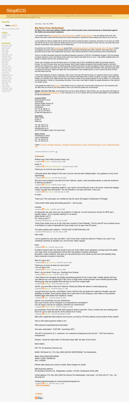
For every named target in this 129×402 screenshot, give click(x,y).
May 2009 (5, 83)
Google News (6, 35)
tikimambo (47, 178)
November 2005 (7, 45)
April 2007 (5, 63)
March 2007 (5, 61)
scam (104, 145)
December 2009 (7, 90)
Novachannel (58, 48)
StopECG (16, 10)
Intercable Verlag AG (69, 35)
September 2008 (7, 75)
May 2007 (5, 64)
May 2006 (5, 50)
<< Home (38, 394)
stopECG (57, 85)
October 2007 (6, 66)
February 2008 (6, 71)
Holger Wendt (48, 192)
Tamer (46, 383)
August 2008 (6, 74)
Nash (46, 247)
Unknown (47, 161)
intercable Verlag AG (54, 145)
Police (85, 145)
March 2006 (5, 48)
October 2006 (6, 56)
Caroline (47, 209)
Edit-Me (4, 36)
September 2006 (7, 55)
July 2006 (5, 53)
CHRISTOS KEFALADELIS (52, 166)
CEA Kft (43, 145)
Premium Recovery (86, 35)
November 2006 (7, 58)
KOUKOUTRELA (49, 307)
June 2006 (5, 52)
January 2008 (6, 69)
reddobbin (47, 283)
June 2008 (5, 72)
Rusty (46, 298)
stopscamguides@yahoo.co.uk (50, 93)
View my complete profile (10, 29)
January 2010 (6, 91)
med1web (65, 145)
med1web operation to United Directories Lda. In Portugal (93, 48)
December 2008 (7, 79)
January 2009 (6, 80)
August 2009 (6, 86)
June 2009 (5, 85)
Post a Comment (43, 385)
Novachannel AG (55, 35)
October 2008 (6, 77)
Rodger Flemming (49, 262)
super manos (48, 274)
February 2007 (6, 59)
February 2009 (6, 82)
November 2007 (7, 67)
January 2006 (6, 47)
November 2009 (7, 88)
